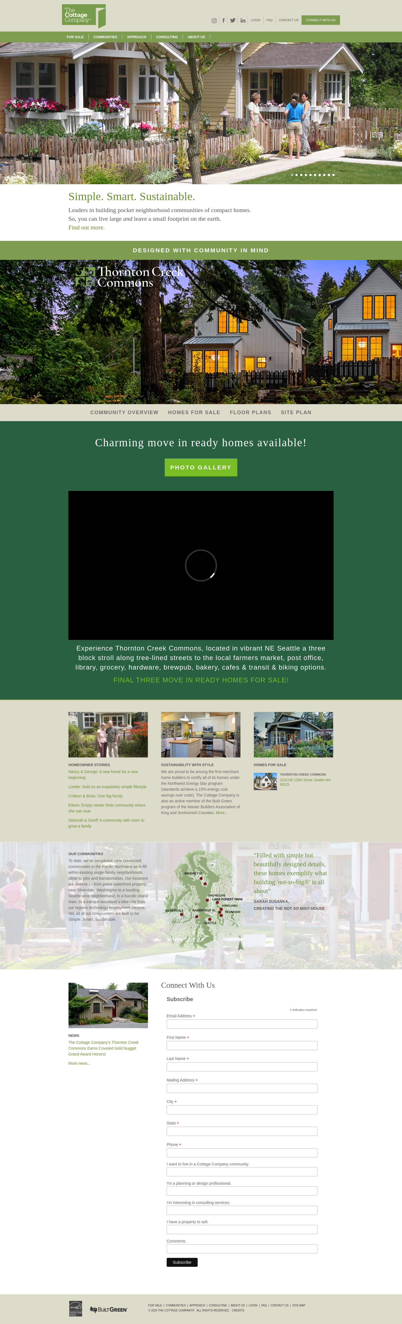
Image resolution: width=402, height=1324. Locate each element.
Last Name (178, 1058)
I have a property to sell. (187, 1222)
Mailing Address (182, 1080)
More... (222, 812)
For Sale (75, 37)
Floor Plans (250, 412)
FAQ (270, 20)
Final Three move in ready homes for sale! (201, 680)
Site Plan (296, 412)
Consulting (167, 37)
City (172, 1101)
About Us (196, 37)
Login (255, 20)
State (173, 1123)
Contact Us (289, 20)
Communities (105, 37)
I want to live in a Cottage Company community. (208, 1164)
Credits (238, 1310)
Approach (136, 37)
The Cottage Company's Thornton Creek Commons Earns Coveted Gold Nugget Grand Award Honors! (103, 1048)
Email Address (181, 1016)
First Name (178, 1037)
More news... (79, 1063)
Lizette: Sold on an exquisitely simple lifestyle (107, 787)
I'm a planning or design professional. (199, 1183)
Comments (176, 1241)
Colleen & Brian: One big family (95, 796)
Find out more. (86, 227)
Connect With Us (320, 20)
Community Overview (124, 412)
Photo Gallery (201, 467)
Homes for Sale (194, 412)
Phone (174, 1144)
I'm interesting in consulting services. (198, 1202)
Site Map (298, 1305)
